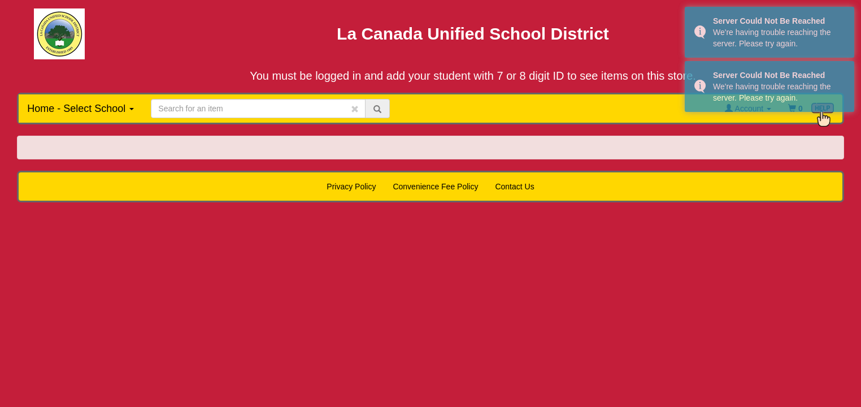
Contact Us (514, 186)
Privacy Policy (351, 186)
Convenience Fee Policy (435, 186)
